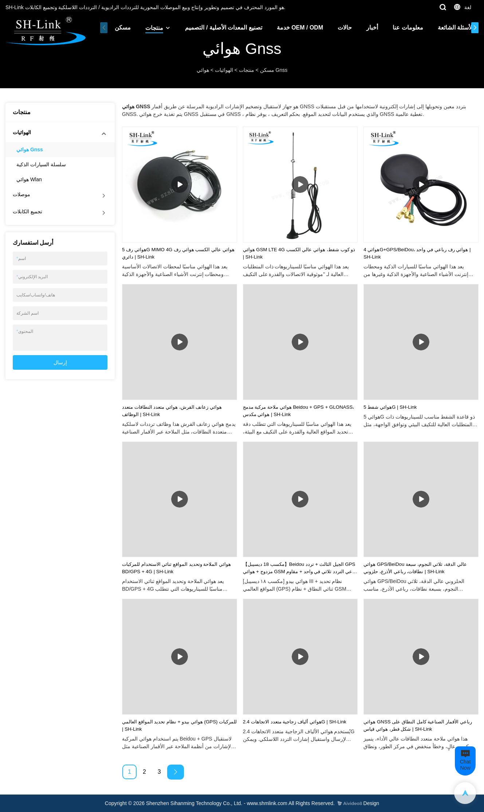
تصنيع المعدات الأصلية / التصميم (221, 27)
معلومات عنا (405, 27)
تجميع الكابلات (27, 211)
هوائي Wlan (29, 179)
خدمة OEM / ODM (298, 27)
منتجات (152, 28)
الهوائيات (224, 70)
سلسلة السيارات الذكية (41, 164)
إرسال (60, 362)
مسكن (121, 27)
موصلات (21, 194)
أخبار (370, 27)
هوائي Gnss (29, 149)
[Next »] (175, 772)
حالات (342, 27)
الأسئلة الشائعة (453, 27)
